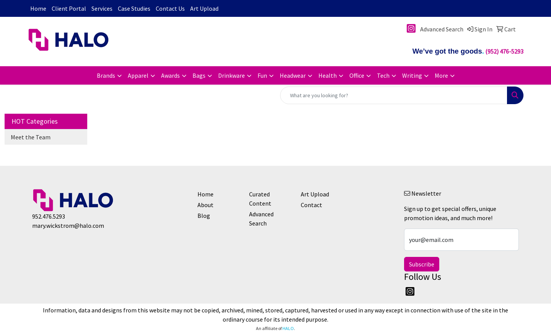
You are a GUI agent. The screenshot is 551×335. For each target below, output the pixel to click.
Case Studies (134, 8)
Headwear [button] (293, 75)
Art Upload (204, 8)
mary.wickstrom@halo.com (68, 225)
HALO (288, 328)
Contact (311, 205)
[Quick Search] (393, 95)
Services (101, 8)
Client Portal (69, 8)
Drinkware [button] (231, 75)
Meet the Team (31, 137)
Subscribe (421, 264)
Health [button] (327, 75)
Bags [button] (198, 75)
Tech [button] (383, 75)
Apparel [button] (138, 75)
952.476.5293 (48, 216)
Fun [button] (262, 75)
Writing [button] (412, 75)
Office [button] (356, 75)
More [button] (441, 75)
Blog (203, 215)
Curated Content (260, 198)
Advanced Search (261, 218)
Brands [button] (106, 75)
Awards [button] (170, 75)
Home (38, 8)
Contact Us (170, 8)
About (205, 205)
